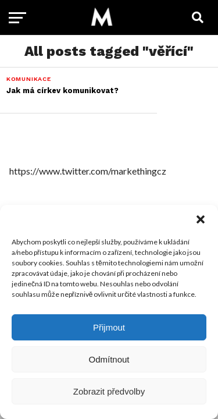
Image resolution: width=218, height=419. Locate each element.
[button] (200, 219)
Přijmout (109, 327)
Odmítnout (108, 359)
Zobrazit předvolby (109, 391)
